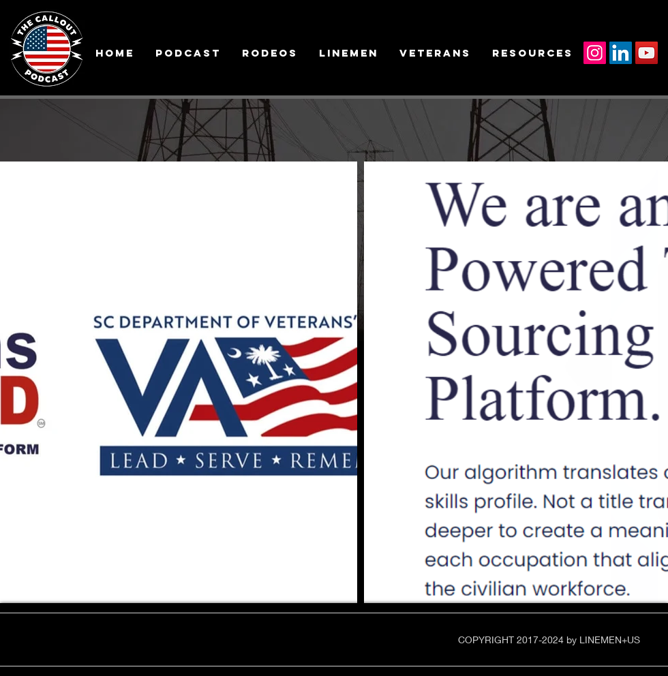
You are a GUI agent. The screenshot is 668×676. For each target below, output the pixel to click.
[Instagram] (594, 53)
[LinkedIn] (620, 53)
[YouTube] (646, 53)
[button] (115, 52)
